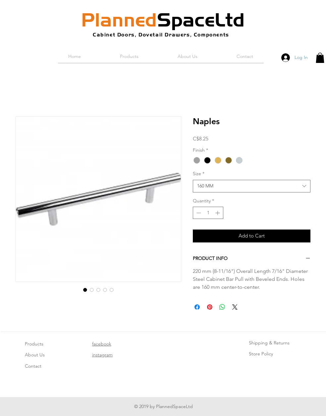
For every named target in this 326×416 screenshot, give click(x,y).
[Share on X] (235, 307)
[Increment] (218, 213)
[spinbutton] (208, 213)
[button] (320, 58)
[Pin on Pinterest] (210, 307)
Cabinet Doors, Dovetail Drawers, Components (161, 34)
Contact (33, 366)
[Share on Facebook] (197, 307)
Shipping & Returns (269, 343)
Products (34, 344)
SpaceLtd (163, 19)
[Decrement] (198, 213)
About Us (35, 355)
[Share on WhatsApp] (222, 307)
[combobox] (251, 186)
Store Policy (261, 354)
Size (198, 174)
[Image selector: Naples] (85, 289)
